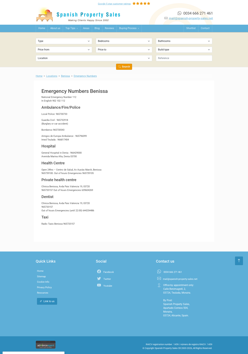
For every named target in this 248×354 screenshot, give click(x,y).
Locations (51, 76)
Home (41, 28)
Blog (97, 28)
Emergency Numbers (85, 76)
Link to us (47, 301)
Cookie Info (43, 281)
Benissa (65, 76)
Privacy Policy (44, 287)
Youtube (107, 285)
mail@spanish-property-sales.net (191, 18)
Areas (86, 28)
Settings (42, 345)
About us (55, 28)
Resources (42, 292)
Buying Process (128, 28)
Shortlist (191, 28)
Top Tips (70, 28)
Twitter (107, 279)
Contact (205, 28)
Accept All (26, 345)
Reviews (109, 28)
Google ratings (114, 3)
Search (124, 66)
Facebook (108, 272)
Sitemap (41, 276)
